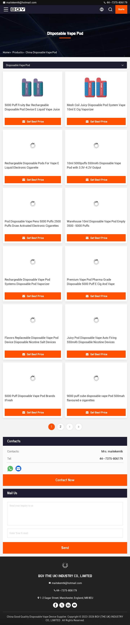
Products (17, 52)
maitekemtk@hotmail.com (19, 2)
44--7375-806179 (115, 2)
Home (6, 52)
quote (121, 9)
